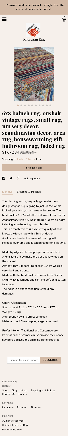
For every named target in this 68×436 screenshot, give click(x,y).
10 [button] (50, 105)
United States (26, 159)
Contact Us (9, 394)
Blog (15, 390)
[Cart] (64, 20)
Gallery (22, 394)
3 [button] (25, 105)
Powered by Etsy (12, 429)
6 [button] (36, 105)
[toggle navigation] (4, 19)
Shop (5, 390)
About (24, 390)
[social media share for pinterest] (18, 178)
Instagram (8, 407)
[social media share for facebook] (4, 178)
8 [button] (43, 105)
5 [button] (32, 105)
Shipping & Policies (29, 192)
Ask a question (32, 178)
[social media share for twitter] (11, 178)
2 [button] (21, 105)
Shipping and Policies (43, 390)
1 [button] (18, 105)
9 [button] (47, 105)
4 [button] (29, 105)
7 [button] (39, 105)
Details (7, 192)
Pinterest (22, 407)
